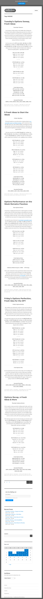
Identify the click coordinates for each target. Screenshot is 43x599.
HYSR (16, 290)
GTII (5, 195)
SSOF (7, 291)
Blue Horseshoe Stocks (8, 597)
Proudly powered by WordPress (19, 597)
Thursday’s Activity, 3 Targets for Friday (14, 511)
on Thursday (22, 275)
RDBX (23, 390)
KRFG (20, 290)
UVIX (28, 105)
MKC (22, 290)
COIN (27, 104)
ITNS (13, 475)
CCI (24, 104)
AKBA (20, 289)
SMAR (16, 105)
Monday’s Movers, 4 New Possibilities (13, 520)
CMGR (10, 290)
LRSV (9, 195)
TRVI (9, 291)
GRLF (14, 290)
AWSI (20, 389)
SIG (27, 475)
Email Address (7, 494)
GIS (11, 290)
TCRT (31, 475)
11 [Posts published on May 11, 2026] (10, 555)
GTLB (29, 104)
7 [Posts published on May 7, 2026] (22, 552)
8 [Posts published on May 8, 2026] (26, 552)
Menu (36, 10)
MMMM (17, 390)
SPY (21, 105)
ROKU (19, 195)
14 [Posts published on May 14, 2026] (22, 555)
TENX (23, 195)
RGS (24, 475)
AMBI (20, 104)
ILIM (18, 290)
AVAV (25, 289)
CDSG (23, 193)
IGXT (13, 390)
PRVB (16, 195)
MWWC (12, 105)
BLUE (25, 389)
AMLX (23, 104)
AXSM (27, 289)
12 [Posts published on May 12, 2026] (14, 555)
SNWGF (18, 105)
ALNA (23, 289)
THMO (23, 105)
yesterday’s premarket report (25, 220)
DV (29, 193)
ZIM (25, 195)
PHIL (27, 290)
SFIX (26, 390)
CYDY (27, 389)
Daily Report (16, 104)
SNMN (30, 290)
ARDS (20, 193)
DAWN (30, 389)
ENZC (8, 390)
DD (25, 193)
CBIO (5, 290)
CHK (7, 290)
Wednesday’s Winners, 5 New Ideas (13, 514)
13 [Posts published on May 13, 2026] (18, 555)
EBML (10, 475)
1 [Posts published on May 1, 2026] (26, 550)
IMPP (15, 390)
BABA (22, 389)
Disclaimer (6, 593)
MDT (7, 105)
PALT (22, 475)
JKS (6, 195)
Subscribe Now (7, 588)
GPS (31, 193)
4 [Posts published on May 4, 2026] (10, 552)
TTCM (26, 105)
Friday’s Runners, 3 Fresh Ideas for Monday (15, 522)
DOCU (27, 193)
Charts (5, 590)
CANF (30, 289)
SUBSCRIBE (21, 3)
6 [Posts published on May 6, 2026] (18, 552)
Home (5, 585)
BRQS (5, 475)
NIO (17, 475)
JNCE (5, 105)
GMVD (10, 390)
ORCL (14, 195)
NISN (20, 475)
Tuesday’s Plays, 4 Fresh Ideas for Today (14, 517)
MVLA (10, 105)
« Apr (10, 564)
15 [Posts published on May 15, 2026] (26, 555)
